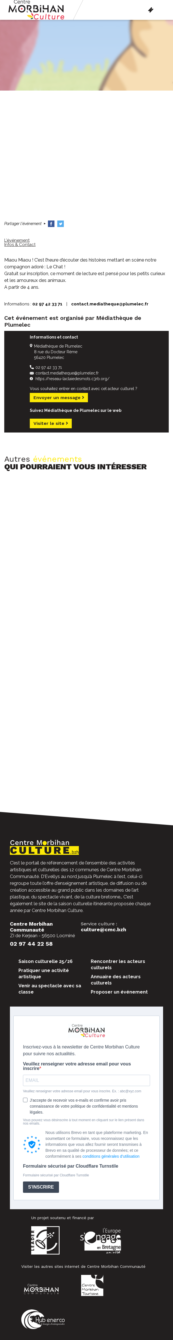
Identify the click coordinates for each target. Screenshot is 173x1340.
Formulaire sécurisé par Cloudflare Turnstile (70, 1166)
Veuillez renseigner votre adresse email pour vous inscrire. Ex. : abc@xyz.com (82, 1091)
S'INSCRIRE (41, 1187)
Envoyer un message (58, 397)
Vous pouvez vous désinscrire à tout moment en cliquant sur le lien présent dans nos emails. (83, 1121)
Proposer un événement (119, 992)
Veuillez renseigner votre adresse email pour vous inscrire (77, 1066)
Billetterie (150, 10)
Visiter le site (50, 423)
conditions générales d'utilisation (111, 1156)
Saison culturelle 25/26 (45, 961)
